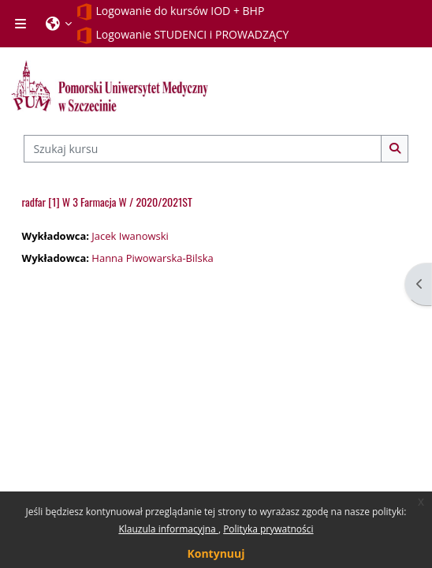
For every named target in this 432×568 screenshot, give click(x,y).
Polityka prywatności (268, 529)
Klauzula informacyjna (168, 529)
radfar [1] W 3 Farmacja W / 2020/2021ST (107, 201)
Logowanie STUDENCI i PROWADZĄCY (182, 35)
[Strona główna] (110, 86)
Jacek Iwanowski (129, 236)
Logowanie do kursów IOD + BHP (170, 12)
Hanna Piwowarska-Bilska (152, 258)
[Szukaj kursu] (203, 148)
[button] (59, 24)
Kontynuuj (215, 553)
